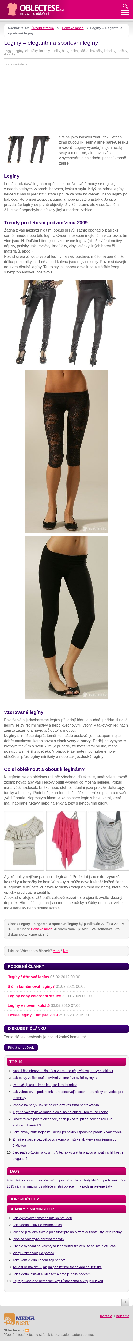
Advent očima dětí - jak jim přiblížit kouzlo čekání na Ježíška (57, 1267)
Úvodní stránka (42, 28)
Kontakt (106, 1316)
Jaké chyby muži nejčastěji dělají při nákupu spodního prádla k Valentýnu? (67, 1132)
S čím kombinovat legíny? (31, 987)
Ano (56, 951)
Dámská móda (72, 28)
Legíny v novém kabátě (29, 1006)
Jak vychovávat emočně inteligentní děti (42, 1218)
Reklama (122, 1316)
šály (18, 1186)
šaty (10, 1180)
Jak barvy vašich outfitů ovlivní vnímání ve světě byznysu (55, 1078)
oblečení (49, 1186)
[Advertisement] (66, 101)
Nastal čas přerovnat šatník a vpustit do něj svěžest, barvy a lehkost (63, 1071)
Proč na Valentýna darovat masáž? (38, 1239)
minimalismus (32, 1186)
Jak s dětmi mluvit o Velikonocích (37, 1225)
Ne (65, 951)
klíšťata (96, 1180)
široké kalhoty (80, 1180)
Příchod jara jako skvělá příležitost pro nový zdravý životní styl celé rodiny (67, 1232)
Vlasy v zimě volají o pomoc (33, 1253)
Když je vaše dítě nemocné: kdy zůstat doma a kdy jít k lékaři (58, 1281)
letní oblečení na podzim (75, 1186)
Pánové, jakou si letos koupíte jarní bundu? (45, 1085)
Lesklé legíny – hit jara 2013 (33, 1015)
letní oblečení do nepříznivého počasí (41, 1180)
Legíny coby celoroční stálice (34, 996)
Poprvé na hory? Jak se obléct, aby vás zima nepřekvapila (56, 1105)
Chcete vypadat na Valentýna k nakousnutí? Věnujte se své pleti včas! (65, 1246)
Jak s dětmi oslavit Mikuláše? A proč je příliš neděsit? (52, 1274)
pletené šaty (103, 1186)
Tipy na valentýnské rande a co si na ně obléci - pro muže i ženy (60, 1112)
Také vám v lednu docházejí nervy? (39, 1260)
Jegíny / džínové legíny (28, 977)
